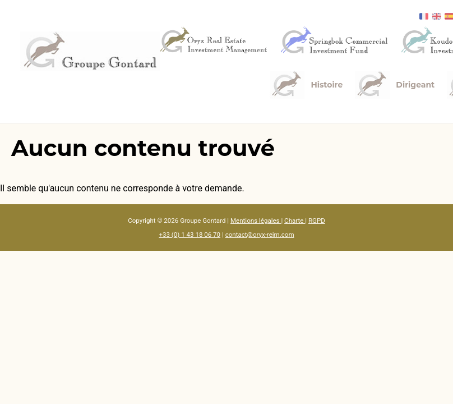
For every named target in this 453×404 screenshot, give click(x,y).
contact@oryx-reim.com (259, 234)
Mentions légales (255, 220)
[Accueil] (90, 51)
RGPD (316, 220)
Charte (294, 220)
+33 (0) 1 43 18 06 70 (189, 234)
